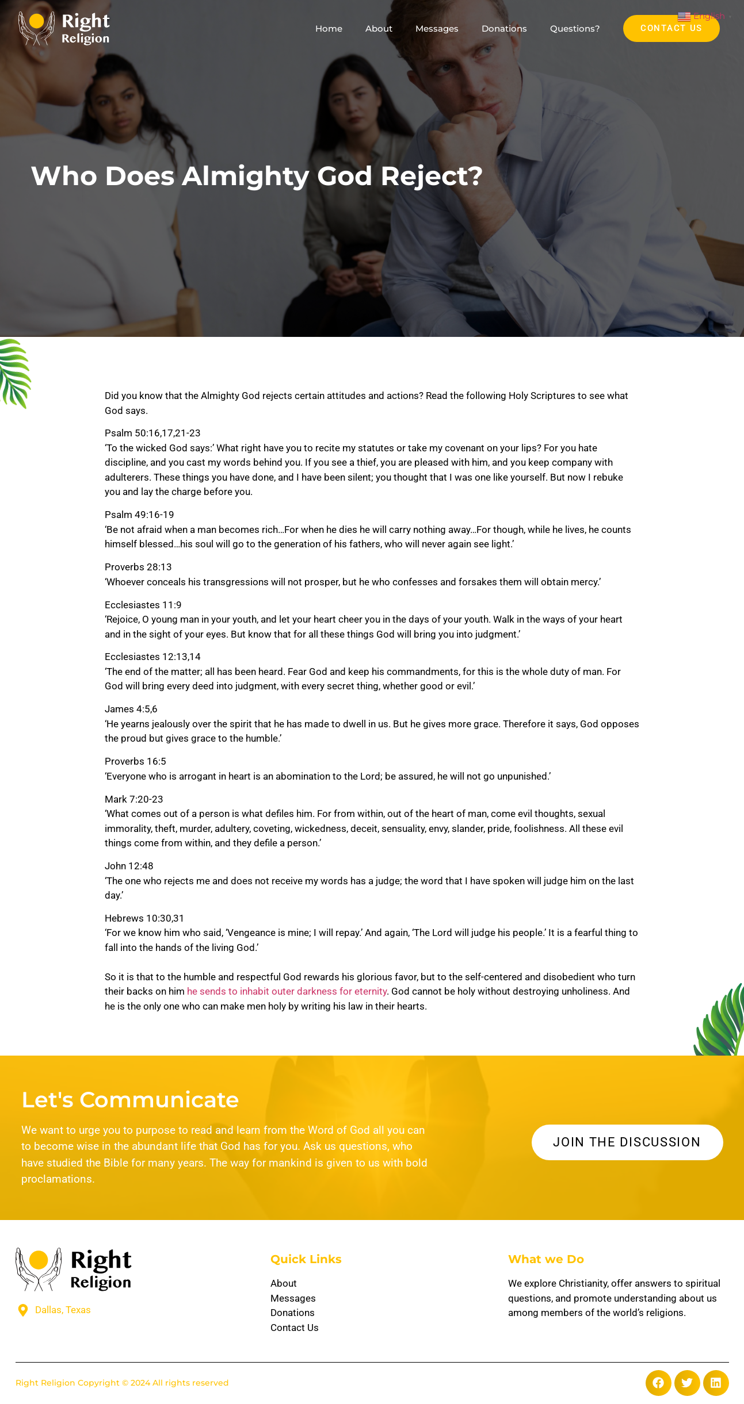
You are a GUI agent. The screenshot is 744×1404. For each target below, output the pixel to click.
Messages (437, 28)
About (378, 28)
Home (328, 28)
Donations (504, 28)
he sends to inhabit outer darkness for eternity (287, 991)
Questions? (575, 28)
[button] (658, 1383)
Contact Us (294, 1327)
